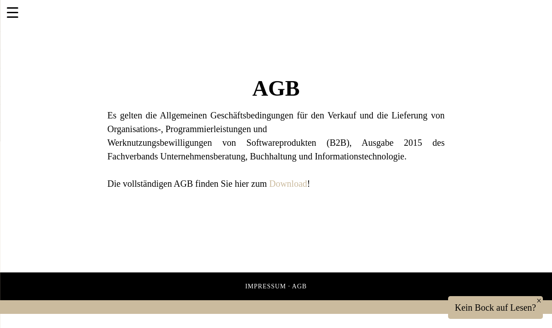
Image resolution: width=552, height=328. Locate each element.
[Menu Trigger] (12, 12)
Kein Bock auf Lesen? (495, 307)
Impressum (265, 286)
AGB (299, 286)
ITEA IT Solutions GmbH (111, 17)
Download (288, 184)
